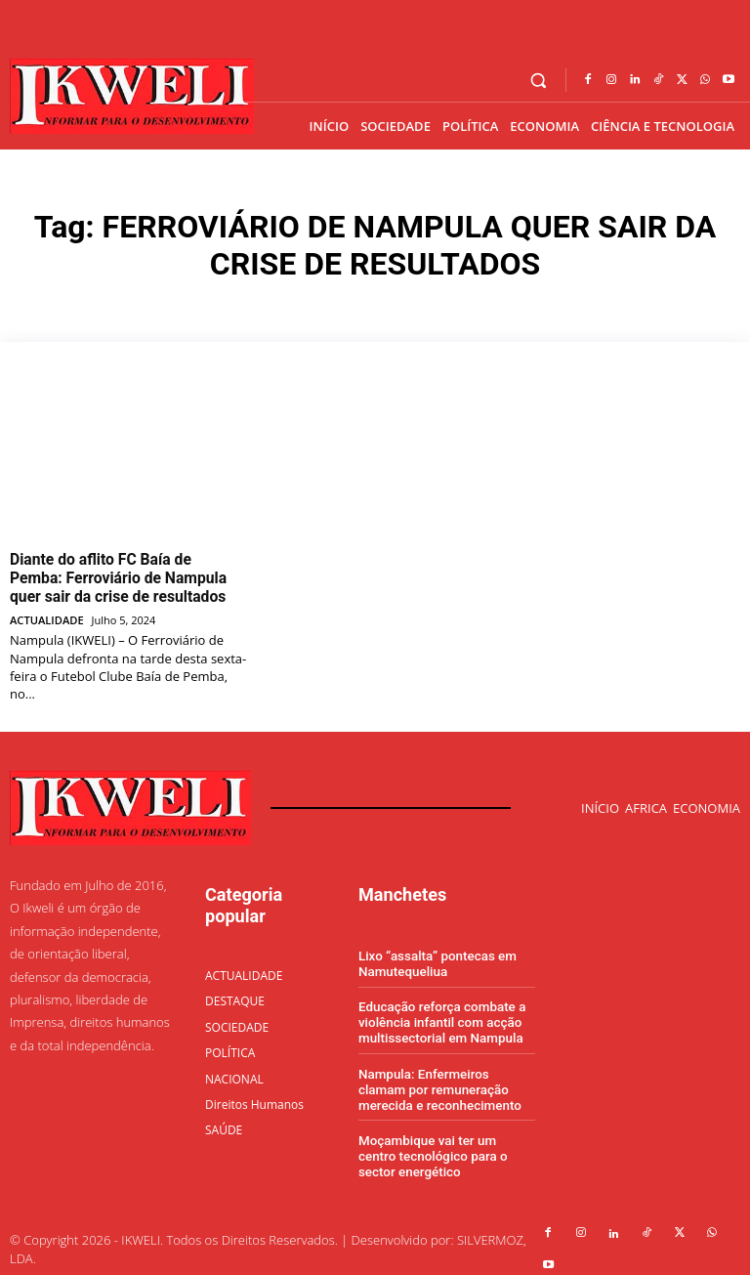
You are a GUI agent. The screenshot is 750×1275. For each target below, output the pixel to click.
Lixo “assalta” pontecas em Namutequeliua (435, 958)
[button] (539, 81)
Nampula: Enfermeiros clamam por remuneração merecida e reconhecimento (446, 1080)
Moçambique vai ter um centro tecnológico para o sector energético (444, 1145)
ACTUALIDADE (46, 614)
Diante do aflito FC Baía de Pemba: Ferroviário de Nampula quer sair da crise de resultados (119, 575)
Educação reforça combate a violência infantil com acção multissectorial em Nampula (439, 1015)
